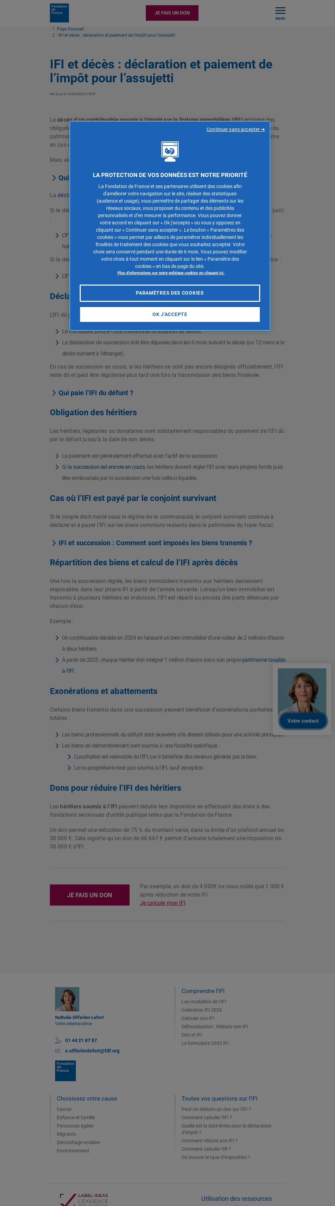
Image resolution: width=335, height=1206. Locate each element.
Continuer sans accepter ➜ (235, 129)
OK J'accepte (169, 314)
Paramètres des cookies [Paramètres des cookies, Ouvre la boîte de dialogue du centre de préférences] (170, 293)
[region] (169, 226)
